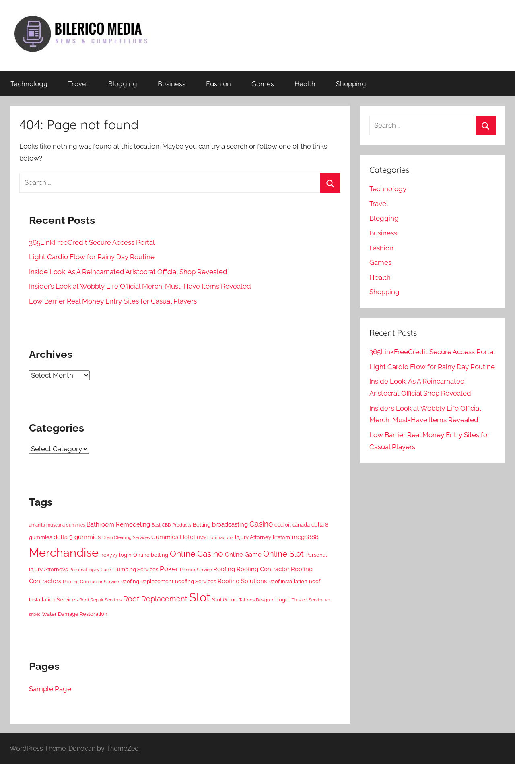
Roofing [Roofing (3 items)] (224, 569)
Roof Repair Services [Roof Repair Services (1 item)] (100, 599)
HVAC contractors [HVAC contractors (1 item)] (215, 537)
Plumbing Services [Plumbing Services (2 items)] (135, 569)
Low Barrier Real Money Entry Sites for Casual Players (113, 301)
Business (171, 83)
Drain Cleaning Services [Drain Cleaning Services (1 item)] (126, 537)
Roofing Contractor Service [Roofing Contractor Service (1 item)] (91, 581)
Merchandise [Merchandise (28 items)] (64, 553)
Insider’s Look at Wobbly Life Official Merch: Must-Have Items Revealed (140, 286)
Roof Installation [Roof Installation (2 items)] (287, 581)
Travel (78, 83)
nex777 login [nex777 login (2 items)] (116, 554)
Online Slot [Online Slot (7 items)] (283, 554)
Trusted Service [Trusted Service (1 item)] (307, 599)
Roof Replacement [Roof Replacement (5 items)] (155, 599)
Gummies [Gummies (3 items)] (164, 537)
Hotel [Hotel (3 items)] (187, 537)
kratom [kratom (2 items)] (281, 537)
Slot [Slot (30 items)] (199, 597)
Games (262, 83)
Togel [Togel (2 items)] (283, 599)
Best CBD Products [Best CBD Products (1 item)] (171, 524)
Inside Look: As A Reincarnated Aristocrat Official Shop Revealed (128, 272)
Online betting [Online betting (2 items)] (150, 554)
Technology (28, 83)
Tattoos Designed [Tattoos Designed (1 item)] (257, 599)
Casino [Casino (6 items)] (261, 524)
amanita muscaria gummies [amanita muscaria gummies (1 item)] (57, 524)
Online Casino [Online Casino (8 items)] (196, 554)
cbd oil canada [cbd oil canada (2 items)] (292, 524)
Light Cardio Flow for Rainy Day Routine (91, 257)
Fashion (218, 83)
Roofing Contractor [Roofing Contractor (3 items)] (263, 569)
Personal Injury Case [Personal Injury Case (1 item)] (90, 569)
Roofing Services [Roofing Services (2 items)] (195, 581)
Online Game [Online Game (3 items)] (243, 554)
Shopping (351, 83)
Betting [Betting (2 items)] (201, 524)
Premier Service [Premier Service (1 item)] (196, 569)
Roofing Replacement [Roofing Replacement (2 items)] (146, 581)
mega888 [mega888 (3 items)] (305, 537)
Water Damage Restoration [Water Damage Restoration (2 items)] (74, 614)
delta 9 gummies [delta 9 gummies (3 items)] (77, 537)
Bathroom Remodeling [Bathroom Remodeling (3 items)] (118, 524)
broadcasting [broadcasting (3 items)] (230, 524)
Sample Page (50, 689)
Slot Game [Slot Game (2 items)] (224, 599)
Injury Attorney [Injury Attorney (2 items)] (253, 537)
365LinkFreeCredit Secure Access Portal (92, 242)
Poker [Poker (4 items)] (169, 569)
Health (305, 83)
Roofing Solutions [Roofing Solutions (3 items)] (242, 581)
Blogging (122, 83)
